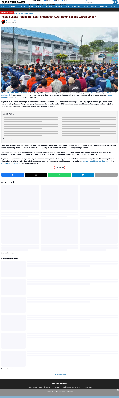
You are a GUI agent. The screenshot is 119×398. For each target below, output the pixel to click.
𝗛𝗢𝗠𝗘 (3, 6)
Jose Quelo (88, 93)
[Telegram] (59, 175)
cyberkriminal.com (68, 387)
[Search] (100, 2)
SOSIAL (67, 6)
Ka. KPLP (108, 93)
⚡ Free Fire (62, 4)
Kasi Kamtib (5, 95)
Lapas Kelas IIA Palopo (9, 163)
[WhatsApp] (83, 175)
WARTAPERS (56, 387)
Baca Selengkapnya (59, 374)
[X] (36, 175)
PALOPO (24, 93)
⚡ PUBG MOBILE (50, 4)
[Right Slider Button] (117, 6)
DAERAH (30, 6)
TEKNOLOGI (103, 6)
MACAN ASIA (87, 387)
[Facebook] (12, 175)
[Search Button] (115, 2)
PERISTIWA (21, 6)
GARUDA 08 (78, 387)
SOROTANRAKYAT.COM (35, 387)
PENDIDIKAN (76, 6)
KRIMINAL (94, 6)
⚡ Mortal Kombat (35, 8)
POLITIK (112, 6)
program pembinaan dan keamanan (96, 161)
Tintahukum (47, 387)
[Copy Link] (106, 175)
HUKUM (85, 6)
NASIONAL (12, 6)
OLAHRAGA (58, 6)
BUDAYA (49, 6)
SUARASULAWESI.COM (10, 93)
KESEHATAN (40, 6)
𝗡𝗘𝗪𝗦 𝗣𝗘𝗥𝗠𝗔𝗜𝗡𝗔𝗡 (36, 4)
